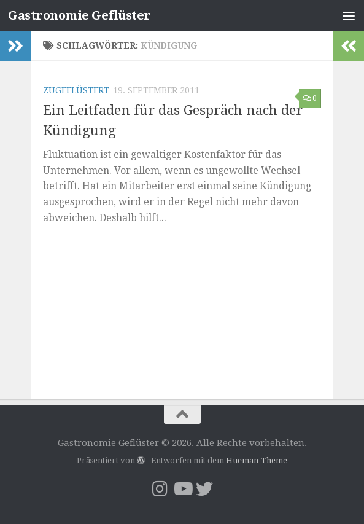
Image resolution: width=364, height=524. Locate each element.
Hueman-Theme (256, 460)
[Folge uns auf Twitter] (204, 489)
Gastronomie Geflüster (84, 15)
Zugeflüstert (76, 90)
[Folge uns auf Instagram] (160, 489)
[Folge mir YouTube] (182, 489)
